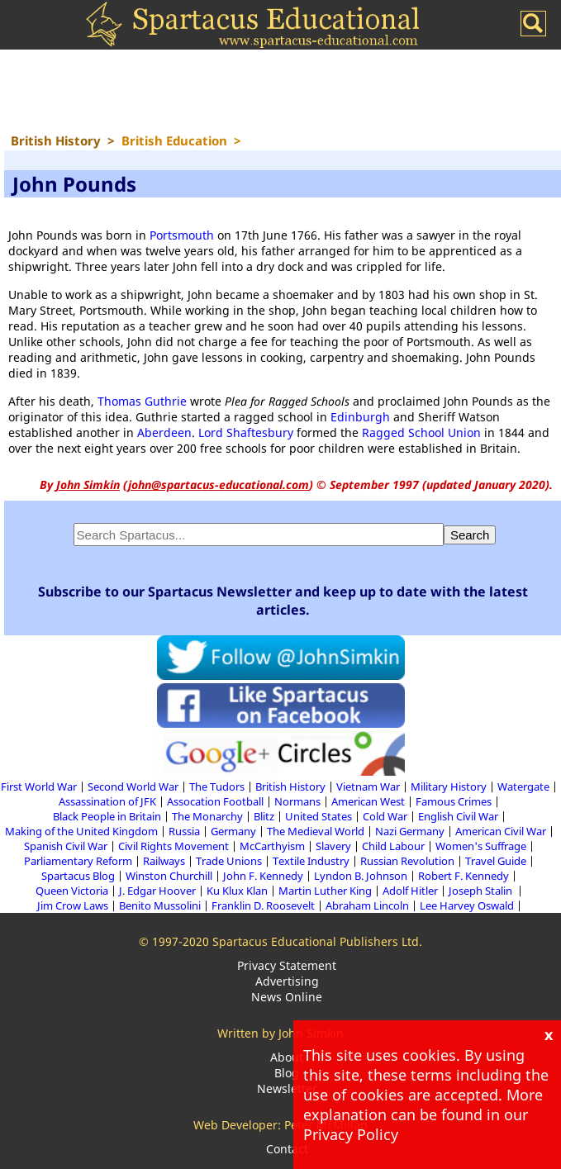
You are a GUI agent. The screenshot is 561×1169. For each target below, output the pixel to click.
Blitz (264, 816)
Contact (287, 1149)
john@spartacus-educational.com (218, 484)
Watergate (523, 786)
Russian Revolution (407, 860)
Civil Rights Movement (173, 846)
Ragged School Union (421, 432)
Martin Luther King (325, 890)
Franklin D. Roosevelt (263, 905)
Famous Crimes (454, 801)
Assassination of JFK (107, 801)
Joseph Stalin (482, 890)
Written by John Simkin (280, 1033)
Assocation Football (215, 801)
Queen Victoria (72, 890)
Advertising (287, 981)
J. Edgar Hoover (157, 890)
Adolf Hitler (410, 890)
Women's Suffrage (480, 846)
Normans (297, 801)
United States (318, 816)
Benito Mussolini (160, 905)
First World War (39, 786)
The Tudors (217, 786)
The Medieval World (315, 831)
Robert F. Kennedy (463, 875)
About (286, 1057)
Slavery (333, 846)
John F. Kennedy (263, 875)
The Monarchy (207, 816)
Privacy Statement (286, 965)
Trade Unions (229, 860)
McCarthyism (272, 846)
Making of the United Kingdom (81, 831)
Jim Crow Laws (72, 905)
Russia (184, 831)
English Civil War (458, 816)
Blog (286, 1073)
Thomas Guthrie (142, 401)
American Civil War (500, 831)
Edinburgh (360, 417)
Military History (449, 786)
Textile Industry (311, 860)
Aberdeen (164, 432)
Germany (233, 831)
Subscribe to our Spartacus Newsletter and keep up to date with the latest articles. (283, 600)
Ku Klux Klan (237, 890)
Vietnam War (368, 786)
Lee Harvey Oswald (467, 905)
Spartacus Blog (78, 875)
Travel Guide (495, 860)
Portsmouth (182, 235)
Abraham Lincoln (367, 905)
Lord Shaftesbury (245, 432)
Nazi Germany (410, 831)
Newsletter (287, 1088)
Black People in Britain (107, 816)
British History (290, 786)
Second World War (133, 786)
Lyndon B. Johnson (360, 875)
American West (368, 801)
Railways (164, 860)
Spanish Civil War (65, 846)
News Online (286, 997)
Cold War (385, 816)
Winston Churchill (169, 875)
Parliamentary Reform (78, 860)
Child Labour (393, 846)
